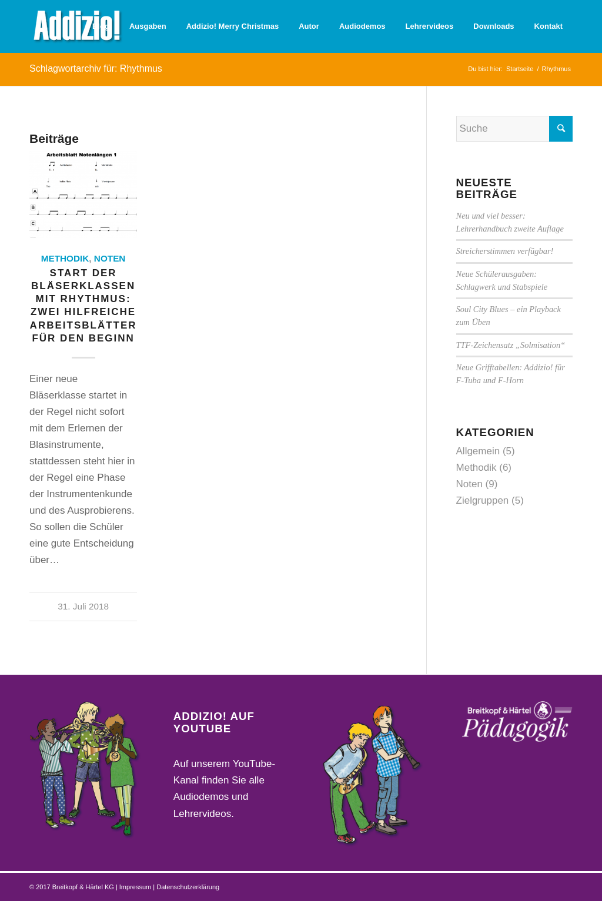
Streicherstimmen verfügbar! (505, 251)
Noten (110, 258)
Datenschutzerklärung (187, 886)
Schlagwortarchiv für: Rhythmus (95, 68)
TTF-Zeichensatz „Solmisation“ (511, 345)
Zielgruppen (482, 500)
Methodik (65, 258)
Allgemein (478, 451)
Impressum (136, 886)
